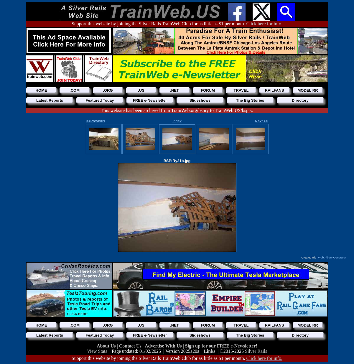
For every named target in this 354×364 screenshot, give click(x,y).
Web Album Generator (332, 257)
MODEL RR (307, 90)
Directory (300, 100)
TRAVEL (240, 90)
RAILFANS (274, 90)
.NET (174, 90)
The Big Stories (250, 100)
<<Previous (95, 121)
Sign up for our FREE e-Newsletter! (221, 345)
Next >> (261, 121)
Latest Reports (49, 100)
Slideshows (200, 100)
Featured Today (100, 100)
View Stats (97, 351)
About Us (107, 345)
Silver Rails (256, 351)
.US (141, 90)
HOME (41, 90)
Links (209, 351)
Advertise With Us (164, 345)
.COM (75, 90)
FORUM (208, 90)
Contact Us (131, 345)
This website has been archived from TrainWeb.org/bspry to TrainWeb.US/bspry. (177, 110)
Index (177, 121)
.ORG (108, 90)
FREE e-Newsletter (150, 100)
